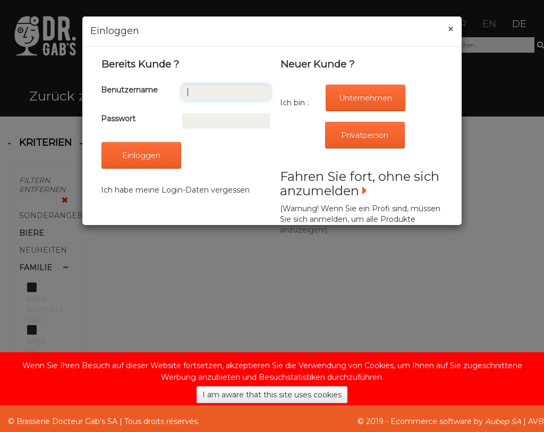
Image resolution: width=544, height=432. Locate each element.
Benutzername (129, 90)
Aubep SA (503, 421)
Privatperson (364, 135)
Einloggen (141, 155)
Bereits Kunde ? (140, 64)
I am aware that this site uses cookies (272, 395)
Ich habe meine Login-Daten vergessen (175, 190)
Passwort (118, 118)
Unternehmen (365, 98)
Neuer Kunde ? (317, 64)
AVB (536, 421)
